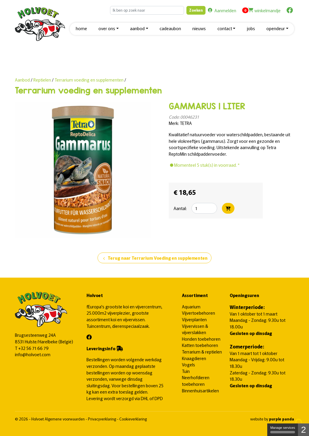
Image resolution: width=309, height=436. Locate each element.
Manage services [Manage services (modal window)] (282, 429)
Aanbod (22, 80)
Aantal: (180, 208)
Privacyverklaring (102, 419)
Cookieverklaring (133, 419)
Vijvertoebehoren (198, 313)
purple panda (281, 419)
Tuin (186, 371)
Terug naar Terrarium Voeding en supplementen (154, 258)
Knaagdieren (194, 358)
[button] (108, 29)
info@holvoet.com (32, 354)
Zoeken (196, 10)
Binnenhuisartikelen (200, 390)
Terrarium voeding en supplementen (89, 80)
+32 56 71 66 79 (33, 348)
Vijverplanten (194, 319)
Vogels (188, 364)
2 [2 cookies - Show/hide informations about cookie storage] (303, 430)
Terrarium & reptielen (202, 351)
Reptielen (42, 80)
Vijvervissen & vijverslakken (195, 329)
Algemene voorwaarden (65, 419)
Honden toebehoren (201, 339)
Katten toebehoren (200, 345)
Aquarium (191, 306)
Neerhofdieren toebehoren (195, 380)
